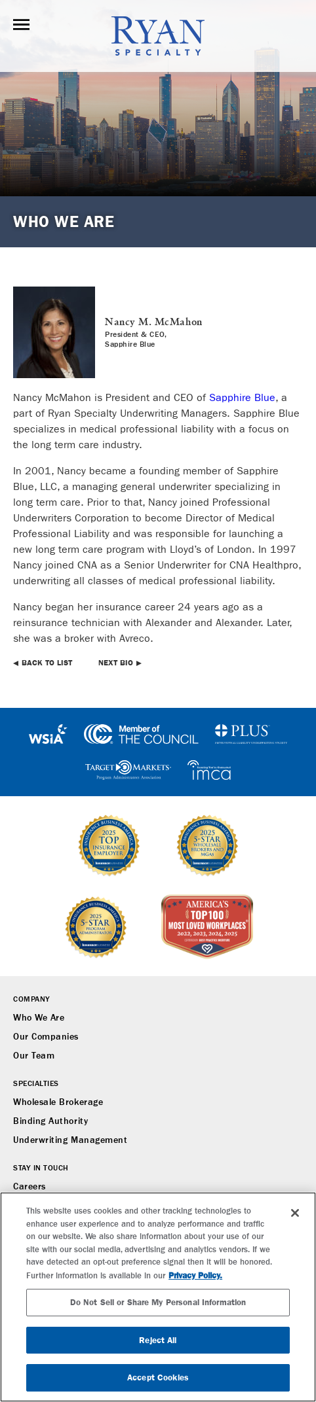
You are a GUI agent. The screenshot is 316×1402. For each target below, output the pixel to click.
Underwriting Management (70, 1140)
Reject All (157, 1340)
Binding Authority (50, 1121)
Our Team (33, 1055)
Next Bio (115, 662)
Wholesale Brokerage (58, 1102)
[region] (158, 1297)
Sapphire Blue (242, 397)
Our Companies (46, 1037)
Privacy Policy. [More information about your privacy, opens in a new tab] (195, 1275)
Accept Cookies (158, 1377)
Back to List (47, 662)
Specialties (36, 1084)
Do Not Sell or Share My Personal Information (158, 1302)
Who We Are (38, 1018)
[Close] (295, 1213)
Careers (29, 1186)
